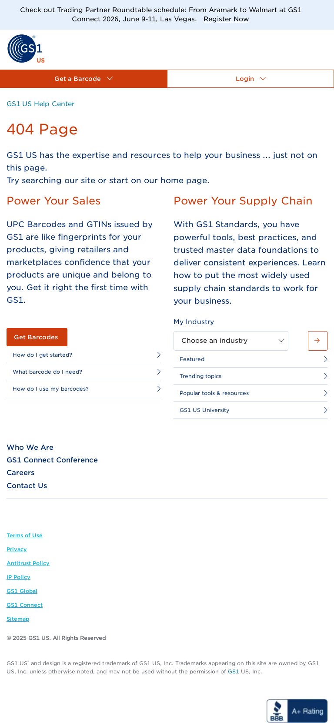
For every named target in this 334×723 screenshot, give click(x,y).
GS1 (233, 671)
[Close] (324, 10)
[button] (83, 78)
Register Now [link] (226, 19)
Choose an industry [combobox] (214, 341)
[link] (26, 48)
